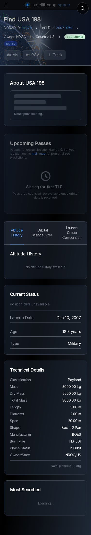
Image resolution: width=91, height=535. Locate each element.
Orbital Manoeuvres (43, 232)
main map (39, 153)
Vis (12, 55)
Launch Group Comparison (72, 233)
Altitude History (17, 232)
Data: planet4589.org (66, 466)
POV (32, 55)
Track (54, 55)
